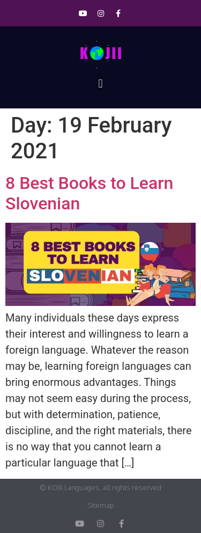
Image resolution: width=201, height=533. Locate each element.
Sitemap (100, 505)
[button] (100, 83)
